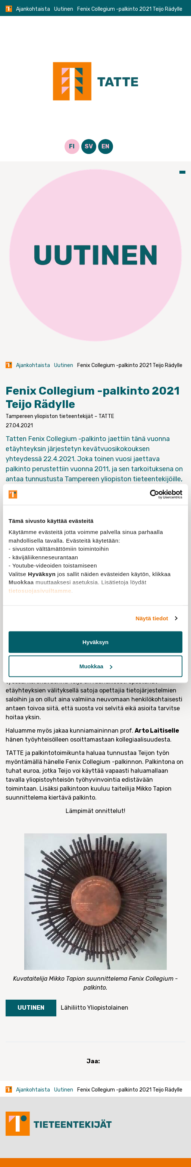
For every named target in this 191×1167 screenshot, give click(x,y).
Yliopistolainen (107, 1007)
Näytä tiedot (152, 618)
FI (72, 146)
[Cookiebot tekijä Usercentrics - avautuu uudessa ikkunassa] (149, 494)
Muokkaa (95, 666)
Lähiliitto (73, 1007)
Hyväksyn (95, 642)
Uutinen (63, 9)
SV (89, 146)
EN (105, 146)
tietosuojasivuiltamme (40, 590)
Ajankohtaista (33, 9)
